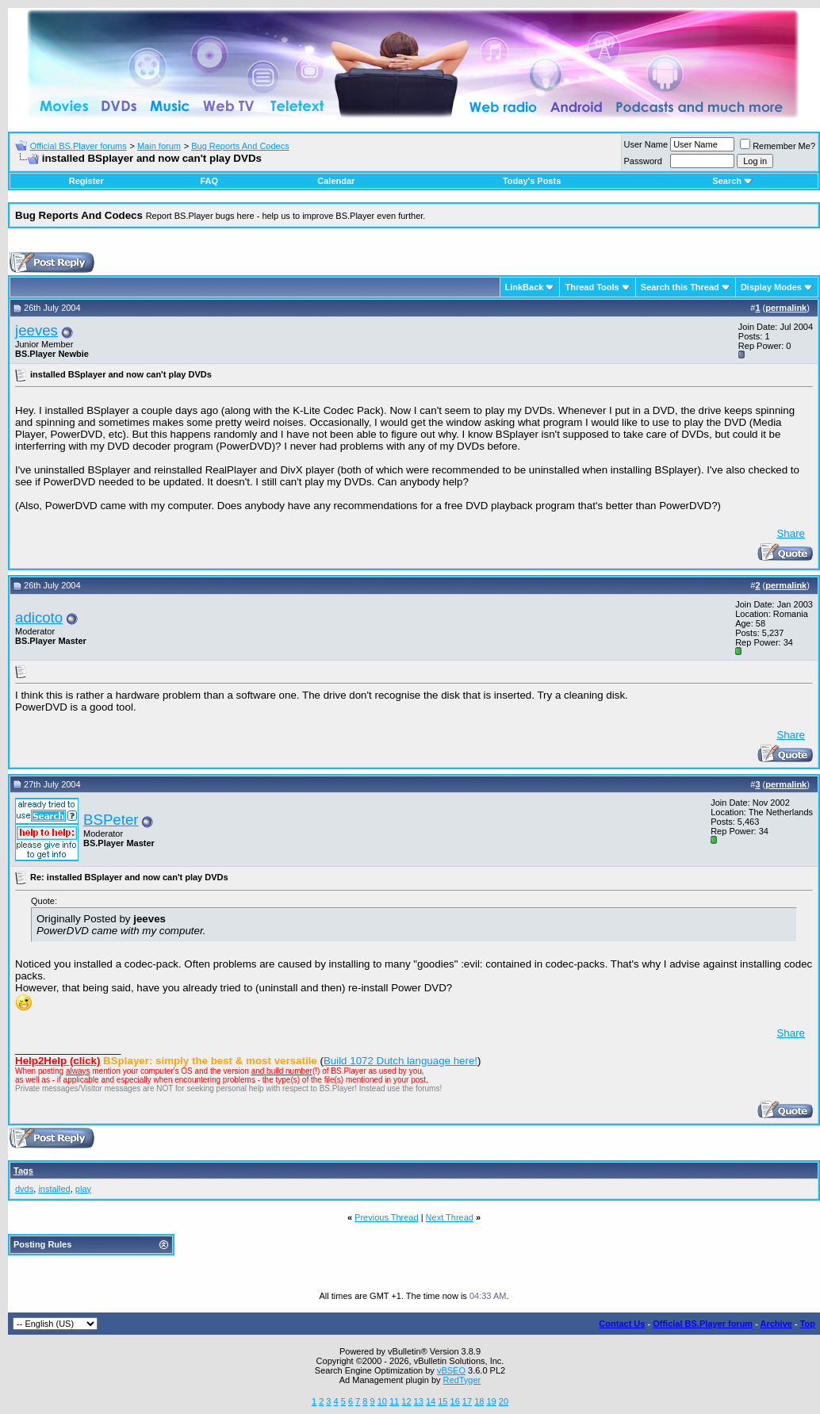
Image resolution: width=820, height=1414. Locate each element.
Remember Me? (777, 146)
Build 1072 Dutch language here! (400, 1061)
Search (732, 181)
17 (467, 1401)
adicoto (39, 617)
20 (503, 1401)
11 (394, 1401)
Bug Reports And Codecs (240, 146)
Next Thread (449, 1217)
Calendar (335, 181)
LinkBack (524, 287)
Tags (23, 1170)
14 (430, 1401)
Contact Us (622, 1323)
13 (418, 1401)
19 (491, 1401)
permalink (786, 307)
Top (807, 1323)
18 (479, 1401)
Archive (776, 1323)
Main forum (159, 146)
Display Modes (771, 287)
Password (643, 161)
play (83, 1189)
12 (406, 1401)
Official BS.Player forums (78, 146)
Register (86, 181)
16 (455, 1401)
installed (54, 1189)
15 (442, 1401)
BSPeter (110, 819)
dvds (24, 1189)
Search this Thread (680, 287)
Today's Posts (532, 181)
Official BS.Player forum (703, 1323)
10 (382, 1401)
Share (790, 533)
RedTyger (462, 1380)
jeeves (36, 330)
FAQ (209, 181)
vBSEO (451, 1370)
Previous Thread (386, 1217)
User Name (646, 144)
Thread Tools (592, 287)
